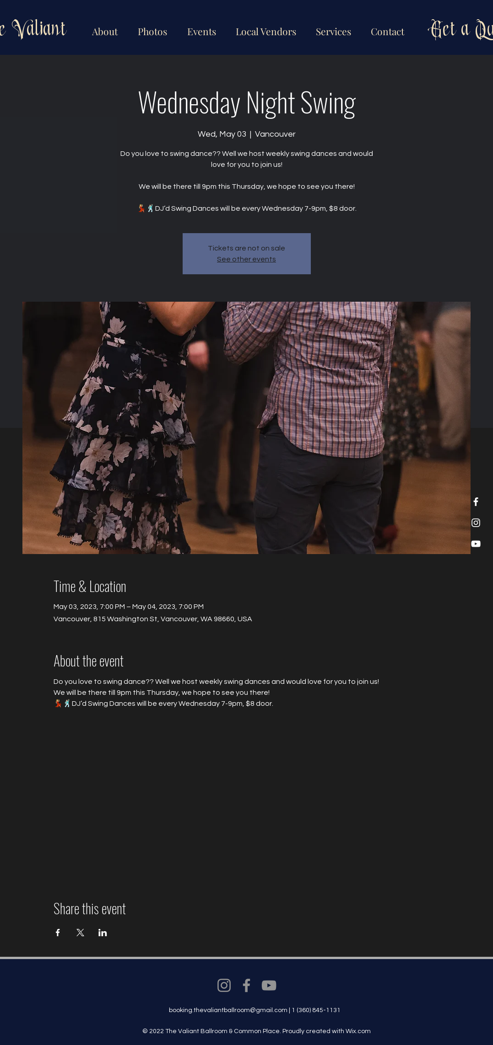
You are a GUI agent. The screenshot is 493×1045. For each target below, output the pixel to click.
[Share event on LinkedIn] (102, 932)
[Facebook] (476, 501)
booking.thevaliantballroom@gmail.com (228, 1010)
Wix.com (358, 1031)
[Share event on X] (80, 932)
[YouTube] (476, 543)
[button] (264, 27)
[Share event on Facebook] (58, 932)
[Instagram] (476, 522)
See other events (246, 259)
